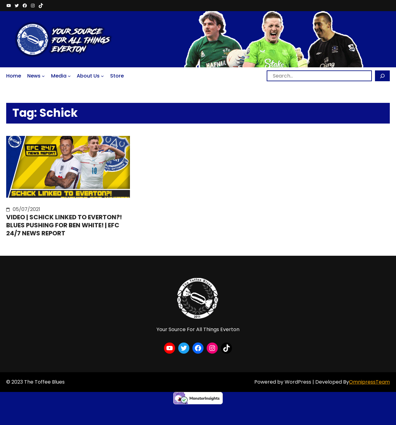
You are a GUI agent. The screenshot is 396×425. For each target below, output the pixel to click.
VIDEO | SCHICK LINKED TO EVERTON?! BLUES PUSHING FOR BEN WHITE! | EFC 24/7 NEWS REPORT (64, 225)
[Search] (382, 75)
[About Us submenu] (102, 76)
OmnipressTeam (369, 381)
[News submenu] (43, 76)
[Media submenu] (69, 76)
